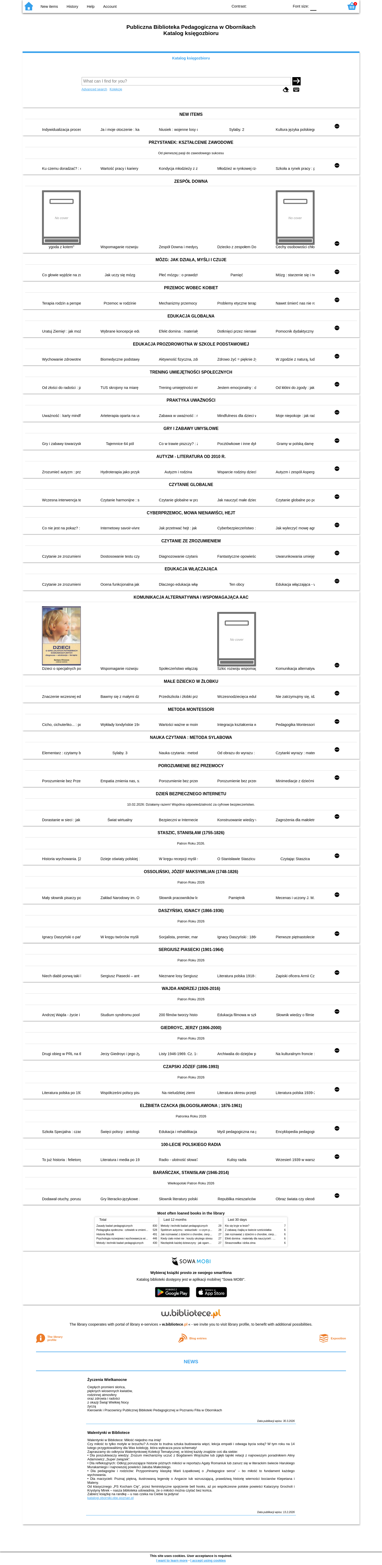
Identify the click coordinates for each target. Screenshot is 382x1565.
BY (284, 6)
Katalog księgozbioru (191, 58)
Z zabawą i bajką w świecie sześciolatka (248, 1230)
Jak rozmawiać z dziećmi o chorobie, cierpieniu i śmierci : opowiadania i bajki (205, 1234)
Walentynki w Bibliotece (108, 1433)
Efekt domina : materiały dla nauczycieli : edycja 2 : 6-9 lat (258, 1238)
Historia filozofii (105, 1234)
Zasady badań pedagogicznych (114, 1225)
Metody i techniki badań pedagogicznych (120, 1243)
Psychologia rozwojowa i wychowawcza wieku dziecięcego (130, 1238)
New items (49, 6)
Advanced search (94, 89)
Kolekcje (116, 89)
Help (91, 6)
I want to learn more (172, 1560)
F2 (334, 6)
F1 (322, 6)
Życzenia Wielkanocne (107, 1380)
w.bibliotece (175, 1324)
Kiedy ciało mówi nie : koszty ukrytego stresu (187, 1238)
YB (273, 6)
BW (263, 6)
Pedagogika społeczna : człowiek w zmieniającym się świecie (131, 1230)
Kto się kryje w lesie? (237, 1225)
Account (110, 6)
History (72, 6)
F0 (313, 6)
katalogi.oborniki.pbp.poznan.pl (110, 1498)
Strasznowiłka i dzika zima (240, 1243)
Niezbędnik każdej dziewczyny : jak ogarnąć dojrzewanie (193, 1243)
